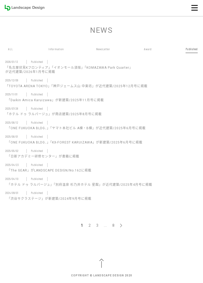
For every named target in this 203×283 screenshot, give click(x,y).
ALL (10, 49)
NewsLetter (103, 49)
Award (148, 49)
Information (56, 49)
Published (192, 49)
